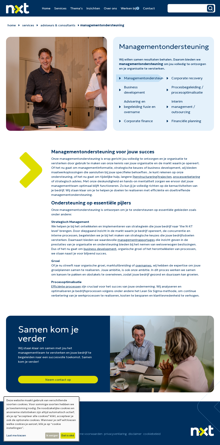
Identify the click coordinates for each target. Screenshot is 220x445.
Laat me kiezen (16, 435)
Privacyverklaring (115, 434)
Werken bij (130, 8)
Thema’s (76, 8)
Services (60, 8)
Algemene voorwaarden (86, 434)
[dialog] (41, 419)
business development (100, 249)
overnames (143, 265)
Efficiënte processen (66, 286)
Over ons (110, 8)
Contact (149, 8)
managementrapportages (136, 240)
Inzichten (93, 8)
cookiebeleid (151, 434)
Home (46, 8)
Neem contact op (58, 379)
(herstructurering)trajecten (152, 177)
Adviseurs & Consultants (57, 25)
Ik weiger (52, 435)
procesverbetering (186, 177)
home (12, 25)
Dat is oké (67, 435)
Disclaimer (135, 434)
